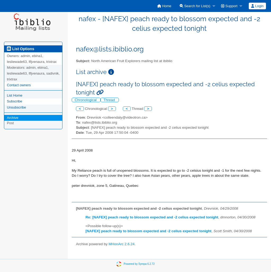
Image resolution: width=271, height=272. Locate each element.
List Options (20, 49)
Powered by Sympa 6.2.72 (139, 263)
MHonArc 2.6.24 (121, 244)
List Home (14, 95)
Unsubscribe (16, 107)
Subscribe (14, 101)
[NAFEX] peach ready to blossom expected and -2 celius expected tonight (148, 231)
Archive (12, 118)
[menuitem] (164, 6)
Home (164, 6)
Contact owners (19, 85)
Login (257, 6)
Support (229, 6)
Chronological (86, 100)
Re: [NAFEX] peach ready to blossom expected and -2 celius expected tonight (151, 217)
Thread (109, 100)
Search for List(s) (195, 6)
